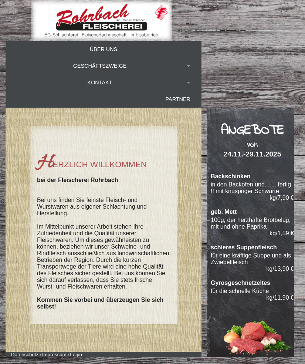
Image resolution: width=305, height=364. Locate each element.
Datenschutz (24, 354)
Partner (178, 99)
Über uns (103, 49)
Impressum (54, 354)
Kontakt (100, 82)
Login (76, 354)
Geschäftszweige (100, 66)
